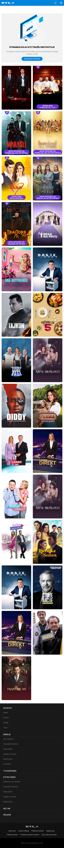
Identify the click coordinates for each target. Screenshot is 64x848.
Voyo (5, 728)
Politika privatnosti (37, 831)
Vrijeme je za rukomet (11, 782)
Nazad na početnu (32, 59)
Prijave (7, 815)
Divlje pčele (7, 749)
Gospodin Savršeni (10, 744)
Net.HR (6, 808)
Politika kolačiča (12, 834)
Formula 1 (7, 764)
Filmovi (6, 718)
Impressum (12, 831)
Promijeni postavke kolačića (29, 834)
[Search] (61, 3)
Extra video (9, 777)
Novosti (7, 708)
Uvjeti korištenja (23, 831)
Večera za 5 (8, 759)
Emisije (5, 723)
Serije (5, 712)
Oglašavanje (50, 831)
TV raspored (9, 771)
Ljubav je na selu (9, 754)
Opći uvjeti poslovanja (49, 834)
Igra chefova (8, 739)
